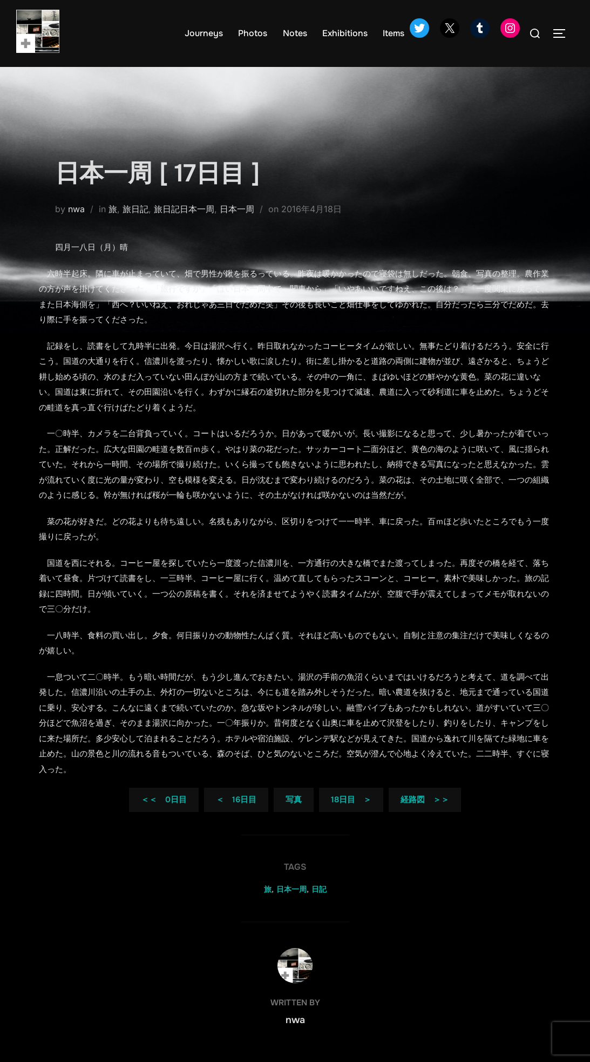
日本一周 (237, 209)
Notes (295, 33)
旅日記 (135, 209)
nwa (76, 209)
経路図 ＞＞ (425, 799)
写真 (294, 799)
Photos (252, 33)
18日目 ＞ (351, 799)
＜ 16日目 (236, 799)
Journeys (204, 33)
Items (393, 33)
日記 (319, 889)
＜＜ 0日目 (164, 799)
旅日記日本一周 (184, 209)
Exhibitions (345, 33)
